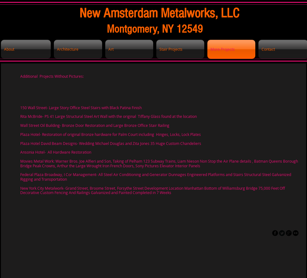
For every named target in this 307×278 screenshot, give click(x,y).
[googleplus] (289, 233)
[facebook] (275, 233)
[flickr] (296, 233)
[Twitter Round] (282, 233)
